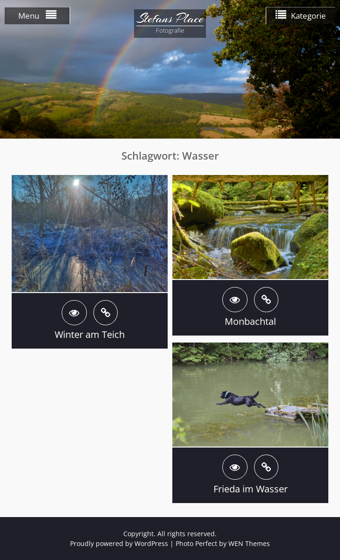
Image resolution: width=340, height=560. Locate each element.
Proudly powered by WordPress (119, 543)
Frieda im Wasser (250, 489)
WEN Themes (249, 543)
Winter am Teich (90, 334)
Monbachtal (250, 321)
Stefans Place (170, 19)
